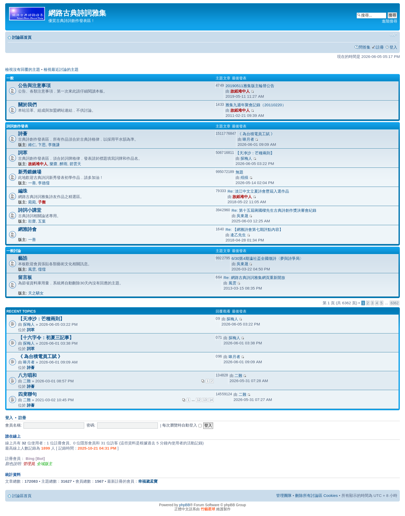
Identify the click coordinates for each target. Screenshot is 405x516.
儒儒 (42, 269)
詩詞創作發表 (17, 126)
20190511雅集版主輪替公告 (249, 86)
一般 (10, 78)
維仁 (32, 144)
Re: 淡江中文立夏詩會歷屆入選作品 (258, 191)
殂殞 (244, 177)
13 (205, 400)
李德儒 (44, 183)
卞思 (42, 144)
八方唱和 (27, 375)
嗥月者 (248, 139)
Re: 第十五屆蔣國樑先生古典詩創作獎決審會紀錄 (274, 210)
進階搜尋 (389, 21)
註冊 (380, 47)
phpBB (184, 505)
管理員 (29, 463)
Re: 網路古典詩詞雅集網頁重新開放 (254, 277)
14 (211, 400)
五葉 (42, 221)
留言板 (25, 277)
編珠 (22, 191)
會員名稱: (13, 425)
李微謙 (54, 144)
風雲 (32, 269)
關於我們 (27, 104)
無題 (239, 172)
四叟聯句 (27, 394)
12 (198, 400)
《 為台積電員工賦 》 (256, 134)
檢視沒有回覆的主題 (22, 69)
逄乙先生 (238, 235)
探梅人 (246, 158)
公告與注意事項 (34, 85)
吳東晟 (242, 216)
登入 (393, 47)
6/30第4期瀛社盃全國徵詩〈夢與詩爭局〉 (268, 258)
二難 (27, 381)
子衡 (42, 202)
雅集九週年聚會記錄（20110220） (255, 105)
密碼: (91, 425)
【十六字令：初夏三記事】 (46, 337)
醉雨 (63, 164)
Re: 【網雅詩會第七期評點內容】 (254, 229)
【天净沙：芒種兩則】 (255, 153)
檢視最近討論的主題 (61, 69)
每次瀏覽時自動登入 (181, 425)
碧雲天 (75, 164)
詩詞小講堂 (29, 210)
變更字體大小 (393, 35)
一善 (32, 183)
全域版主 (44, 463)
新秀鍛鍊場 (29, 171)
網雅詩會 (27, 229)
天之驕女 (36, 293)
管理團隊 (284, 495)
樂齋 (53, 164)
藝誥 (22, 258)
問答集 (364, 47)
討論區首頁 (22, 37)
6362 (395, 303)
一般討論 (13, 251)
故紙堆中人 (240, 91)
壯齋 (32, 221)
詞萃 (22, 152)
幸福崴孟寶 (148, 481)
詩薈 (22, 133)
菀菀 (32, 202)
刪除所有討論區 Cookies (316, 495)
